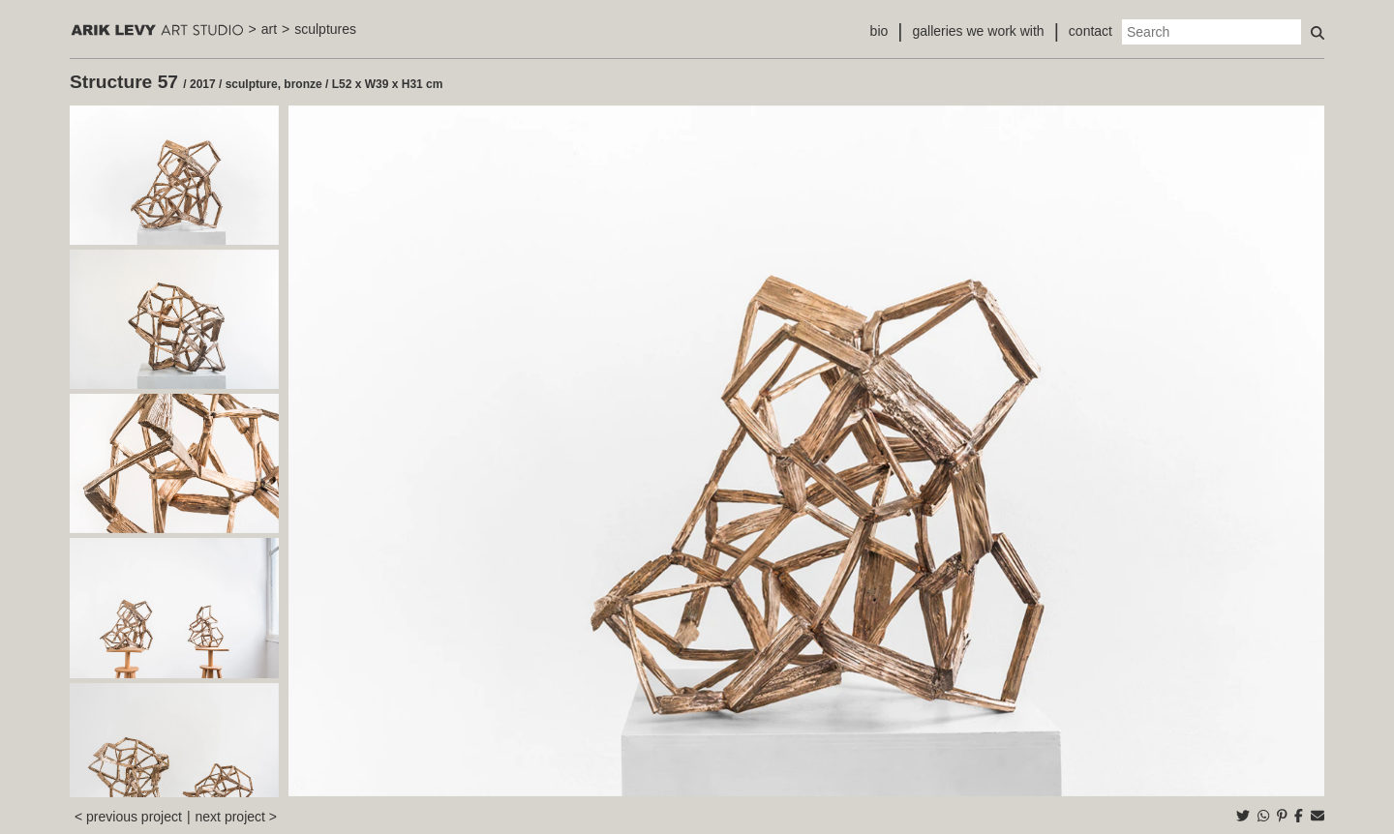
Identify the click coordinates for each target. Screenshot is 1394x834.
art (269, 29)
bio (879, 31)
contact (1090, 31)
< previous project (128, 816)
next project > (236, 816)
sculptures (325, 29)
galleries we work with (978, 31)
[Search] (1211, 32)
